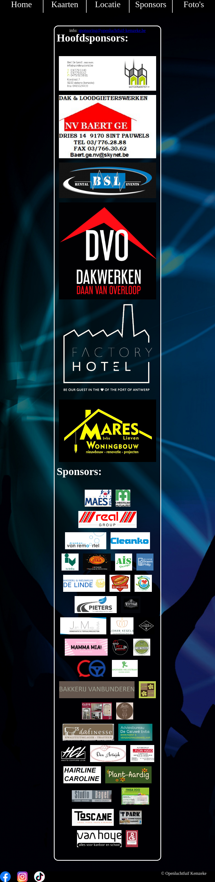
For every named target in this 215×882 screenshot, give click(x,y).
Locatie (108, 4)
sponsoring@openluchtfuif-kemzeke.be (111, 30)
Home (21, 4)
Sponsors (150, 4)
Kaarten (64, 4)
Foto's (194, 4)
